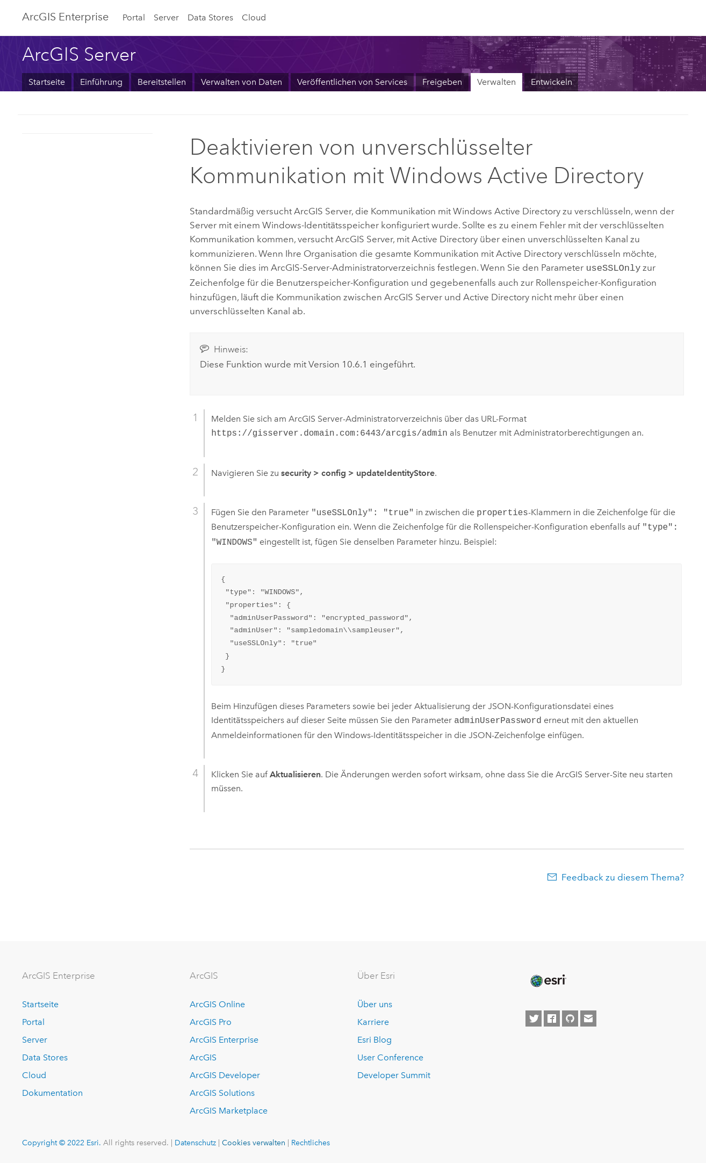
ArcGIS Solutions (222, 1092)
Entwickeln (551, 82)
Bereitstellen (162, 82)
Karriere (373, 1021)
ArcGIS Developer (225, 1074)
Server (166, 17)
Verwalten (496, 82)
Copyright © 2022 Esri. (61, 1141)
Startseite (46, 82)
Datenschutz (195, 1141)
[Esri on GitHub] (570, 1018)
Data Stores (210, 17)
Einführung (101, 82)
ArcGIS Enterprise (224, 1039)
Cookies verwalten (253, 1141)
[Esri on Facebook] (552, 1018)
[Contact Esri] (588, 1018)
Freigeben (442, 82)
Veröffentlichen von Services (352, 82)
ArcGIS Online (217, 1004)
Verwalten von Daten (241, 82)
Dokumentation (52, 1092)
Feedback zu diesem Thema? (622, 876)
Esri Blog (374, 1039)
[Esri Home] (547, 980)
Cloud (254, 17)
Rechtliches (310, 1141)
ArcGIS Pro (211, 1021)
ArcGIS (203, 1056)
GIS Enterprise (65, 16)
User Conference (390, 1056)
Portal (134, 17)
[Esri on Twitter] (533, 1018)
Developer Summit (393, 1074)
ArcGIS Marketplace (229, 1109)
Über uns (374, 1004)
